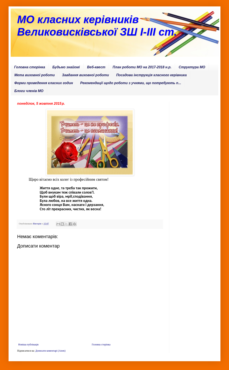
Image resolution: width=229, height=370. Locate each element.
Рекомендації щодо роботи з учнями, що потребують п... (130, 83)
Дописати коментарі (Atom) (50, 350)
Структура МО (192, 67)
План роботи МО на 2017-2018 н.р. (142, 67)
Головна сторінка (29, 67)
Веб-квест (96, 67)
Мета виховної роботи (34, 75)
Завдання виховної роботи (85, 75)
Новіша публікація (28, 344)
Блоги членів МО (28, 91)
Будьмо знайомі (66, 67)
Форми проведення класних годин (43, 83)
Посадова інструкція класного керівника (151, 75)
